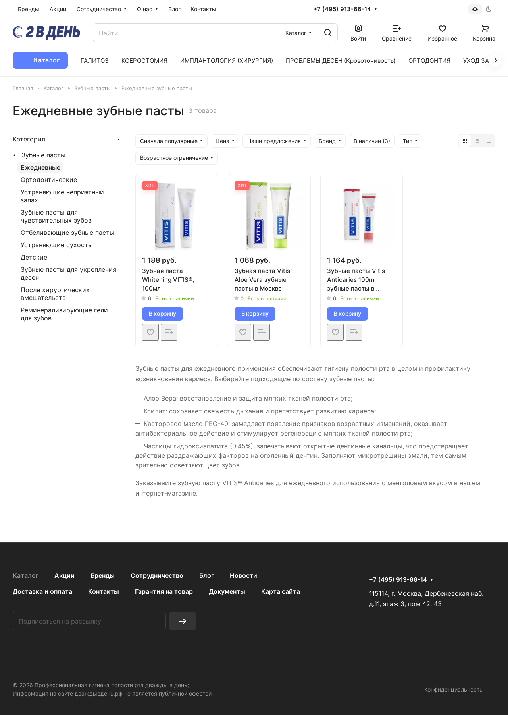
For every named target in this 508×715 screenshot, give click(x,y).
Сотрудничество (157, 575)
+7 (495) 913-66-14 (342, 9)
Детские (34, 257)
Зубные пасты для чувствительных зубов (56, 216)
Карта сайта (280, 591)
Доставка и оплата (42, 591)
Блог (206, 575)
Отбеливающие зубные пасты (67, 232)
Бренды (102, 575)
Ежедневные (40, 167)
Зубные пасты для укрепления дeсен (68, 273)
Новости (243, 575)
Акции (64, 575)
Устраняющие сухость (56, 245)
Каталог (25, 575)
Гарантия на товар (164, 591)
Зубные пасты (43, 155)
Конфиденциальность (453, 689)
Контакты (103, 591)
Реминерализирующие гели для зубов (64, 314)
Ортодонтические (49, 180)
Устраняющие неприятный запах (62, 196)
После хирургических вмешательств (55, 294)
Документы (227, 591)
